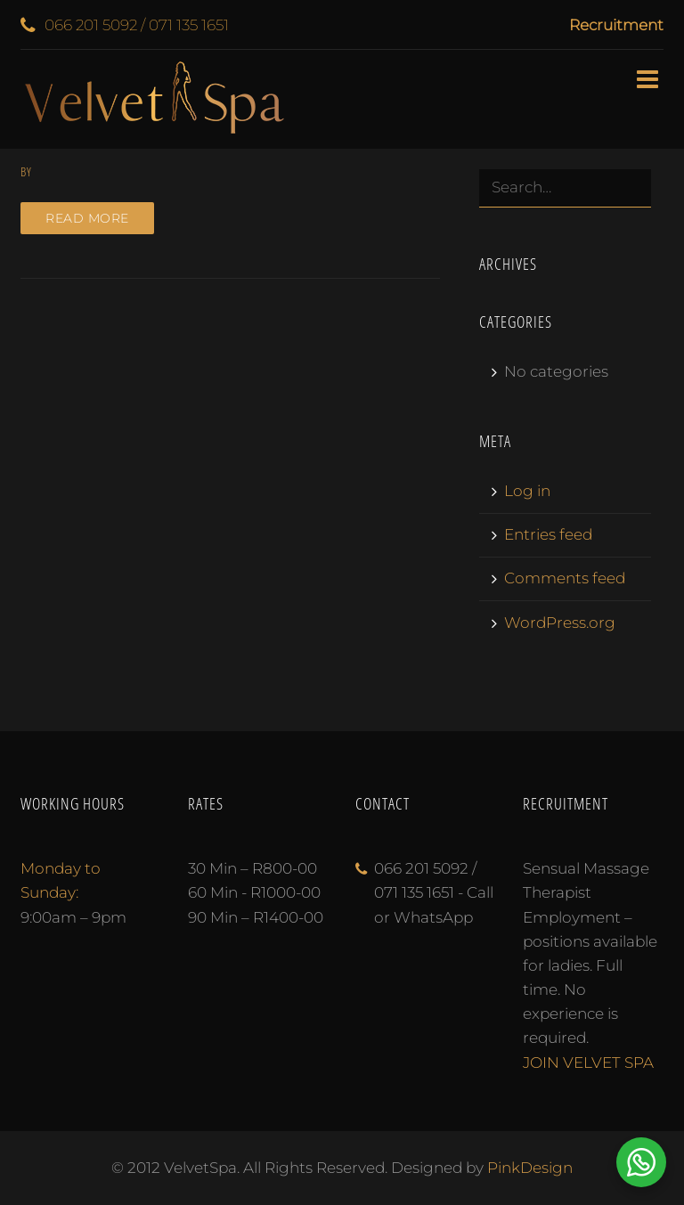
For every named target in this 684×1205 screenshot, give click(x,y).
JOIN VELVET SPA (588, 1062)
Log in (527, 491)
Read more (87, 218)
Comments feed (564, 578)
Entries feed (548, 534)
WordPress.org (559, 622)
